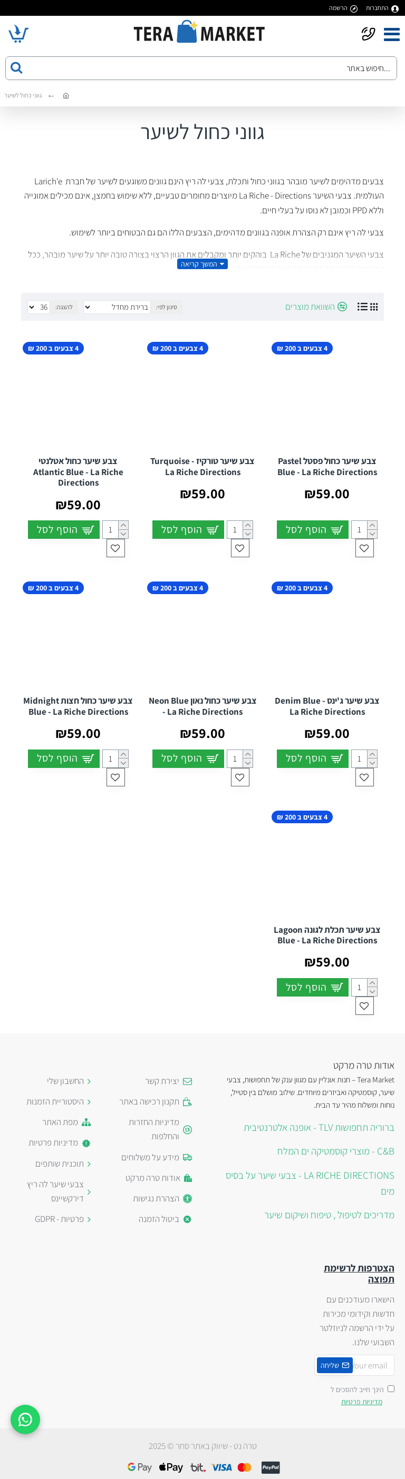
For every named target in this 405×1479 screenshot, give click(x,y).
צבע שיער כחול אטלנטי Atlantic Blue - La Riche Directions (78, 472)
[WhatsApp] (25, 1419)
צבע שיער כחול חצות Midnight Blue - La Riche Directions (78, 706)
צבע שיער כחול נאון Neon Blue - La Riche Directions (203, 706)
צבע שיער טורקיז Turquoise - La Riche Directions (202, 466)
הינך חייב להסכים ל (362, 1396)
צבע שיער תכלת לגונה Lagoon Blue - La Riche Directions (327, 935)
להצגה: (64, 307)
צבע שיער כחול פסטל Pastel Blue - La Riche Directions (327, 466)
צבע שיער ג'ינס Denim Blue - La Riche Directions (327, 706)
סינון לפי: (166, 307)
